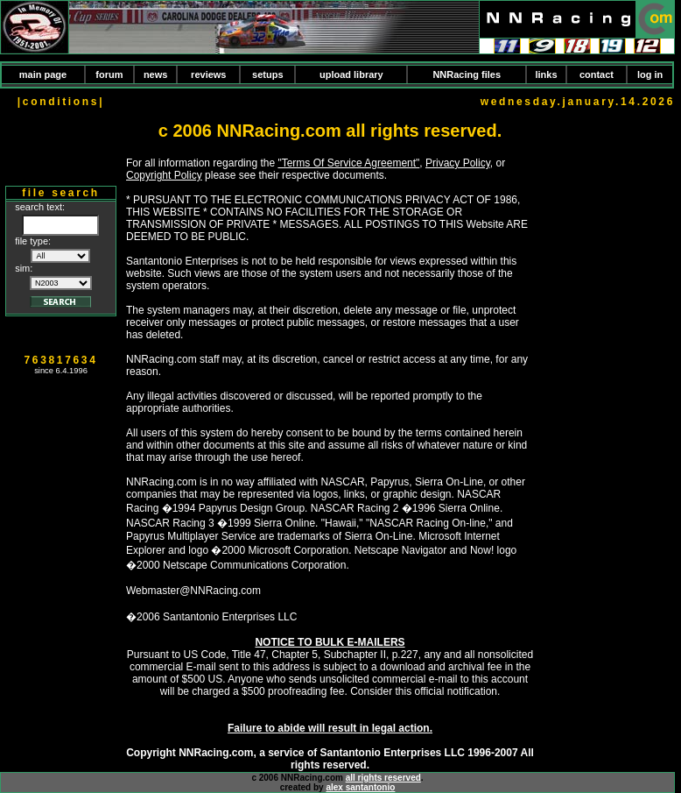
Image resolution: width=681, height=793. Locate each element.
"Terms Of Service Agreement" (348, 163)
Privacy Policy (457, 163)
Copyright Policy (164, 175)
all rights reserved (383, 777)
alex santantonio (360, 787)
